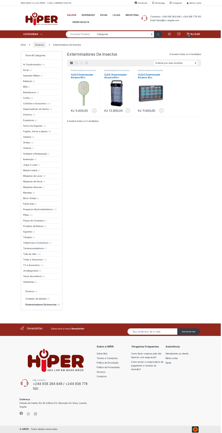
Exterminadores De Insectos (83, 70)
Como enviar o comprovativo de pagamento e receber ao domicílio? (147, 366)
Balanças (29, 81)
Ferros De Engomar (34, 126)
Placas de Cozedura (35, 220)
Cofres (28, 98)
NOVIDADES (88, 15)
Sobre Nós (102, 353)
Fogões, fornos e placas (37, 131)
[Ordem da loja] (175, 62)
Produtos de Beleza (35, 226)
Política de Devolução (108, 362)
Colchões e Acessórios (36, 103)
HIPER (25, 429)
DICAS (103, 15)
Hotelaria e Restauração (36, 153)
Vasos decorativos (34, 276)
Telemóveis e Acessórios (37, 242)
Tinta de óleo (32, 254)
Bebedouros (31, 92)
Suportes (29, 231)
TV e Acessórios (33, 265)
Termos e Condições (107, 358)
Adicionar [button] (127, 110)
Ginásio (28, 142)
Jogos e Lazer (31, 164)
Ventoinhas (30, 282)
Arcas (27, 70)
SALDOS (71, 15)
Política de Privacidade (108, 367)
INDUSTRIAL (132, 15)
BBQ (26, 86)
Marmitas (29, 192)
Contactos (102, 376)
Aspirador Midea (32, 75)
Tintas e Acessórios (35, 259)
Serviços (101, 372)
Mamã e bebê (31, 170)
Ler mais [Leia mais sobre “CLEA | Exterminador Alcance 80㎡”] (94, 110)
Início (23, 44)
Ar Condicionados (34, 64)
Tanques (29, 237)
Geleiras (28, 137)
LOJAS (116, 15)
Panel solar (30, 203)
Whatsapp (158, 3)
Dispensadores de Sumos (37, 109)
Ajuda (168, 362)
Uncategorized (32, 270)
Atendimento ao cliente (177, 353)
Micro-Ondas (31, 198)
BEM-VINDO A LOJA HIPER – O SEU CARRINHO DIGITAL (46, 3)
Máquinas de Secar (34, 181)
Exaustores (30, 120)
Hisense (28, 148)
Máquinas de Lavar (34, 176)
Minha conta (194, 3)
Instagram (176, 3)
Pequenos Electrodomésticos (40, 209)
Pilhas (28, 215)
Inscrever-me (188, 331)
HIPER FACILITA (80, 22)
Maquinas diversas (34, 187)
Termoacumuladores (35, 248)
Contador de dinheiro (37, 299)
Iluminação (30, 159)
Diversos (39, 44)
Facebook (141, 3)
